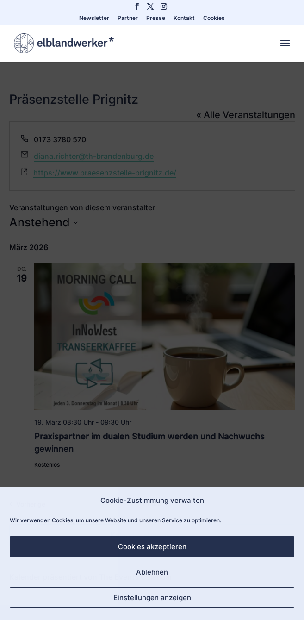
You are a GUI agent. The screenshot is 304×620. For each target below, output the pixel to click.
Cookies (214, 18)
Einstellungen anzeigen (152, 597)
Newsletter (94, 18)
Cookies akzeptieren (152, 546)
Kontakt (184, 18)
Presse (155, 18)
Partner (128, 18)
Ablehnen (152, 572)
